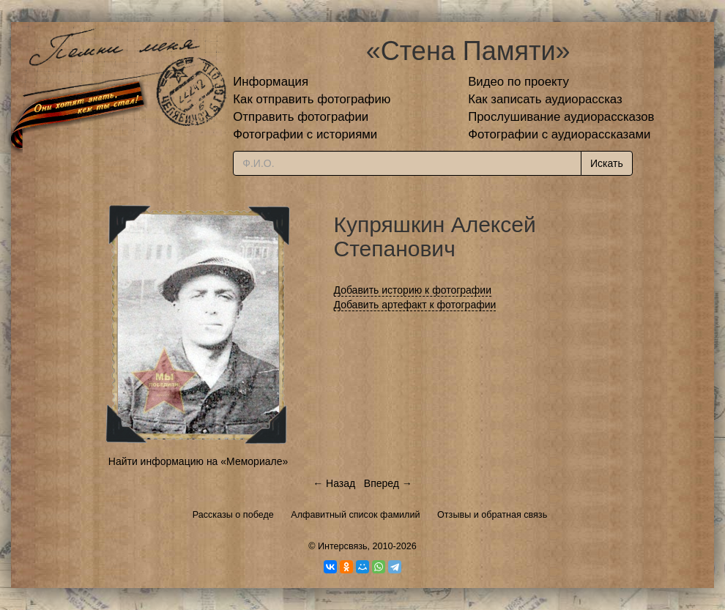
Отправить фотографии (300, 117)
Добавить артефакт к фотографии (415, 304)
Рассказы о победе (233, 515)
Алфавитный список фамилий (355, 515)
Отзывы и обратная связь (492, 515)
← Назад (334, 483)
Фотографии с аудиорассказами (559, 134)
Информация (270, 82)
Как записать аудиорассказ (545, 99)
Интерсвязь (343, 546)
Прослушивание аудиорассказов (561, 117)
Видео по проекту (518, 82)
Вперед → (388, 483)
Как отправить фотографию (311, 99)
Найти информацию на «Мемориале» (198, 461)
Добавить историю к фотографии (413, 290)
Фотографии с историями (305, 134)
